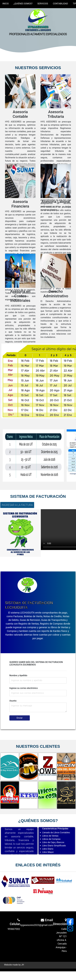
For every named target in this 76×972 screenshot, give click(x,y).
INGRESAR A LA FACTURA (17, 505)
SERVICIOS (42, 3)
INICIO (5, 3)
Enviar (20, 718)
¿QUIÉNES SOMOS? (23, 3)
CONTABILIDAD (60, 3)
